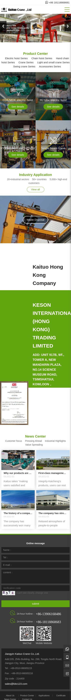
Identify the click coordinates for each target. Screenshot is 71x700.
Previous (3, 26)
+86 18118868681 (57, 2)
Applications (44, 691)
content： (8, 567)
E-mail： (7, 560)
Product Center (27, 691)
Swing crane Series (23, 66)
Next (67, 26)
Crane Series (25, 62)
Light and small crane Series (52, 62)
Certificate (61, 691)
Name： (7, 545)
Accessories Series (49, 66)
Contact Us (27, 695)
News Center (10, 695)
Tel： (6, 552)
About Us (10, 691)
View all (35, 189)
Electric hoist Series (15, 58)
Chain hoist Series (40, 58)
